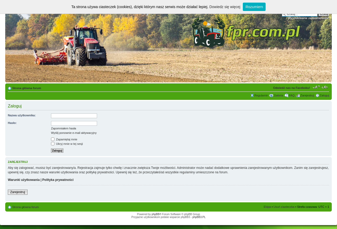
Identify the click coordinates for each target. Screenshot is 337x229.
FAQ (292, 95)
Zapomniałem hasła (63, 128)
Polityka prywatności (58, 180)
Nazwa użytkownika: (22, 115)
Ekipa (267, 206)
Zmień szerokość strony (325, 87)
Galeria (278, 95)
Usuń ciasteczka (283, 206)
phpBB (155, 214)
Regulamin (261, 95)
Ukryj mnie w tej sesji (67, 143)
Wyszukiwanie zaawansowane (308, 18)
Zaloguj (324, 95)
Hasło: (12, 122)
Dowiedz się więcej (224, 7)
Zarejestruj (307, 95)
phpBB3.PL (199, 217)
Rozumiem (254, 7)
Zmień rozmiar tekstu (316, 87)
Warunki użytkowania (24, 180)
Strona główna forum (26, 88)
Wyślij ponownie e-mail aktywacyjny (74, 132)
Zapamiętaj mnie (64, 139)
